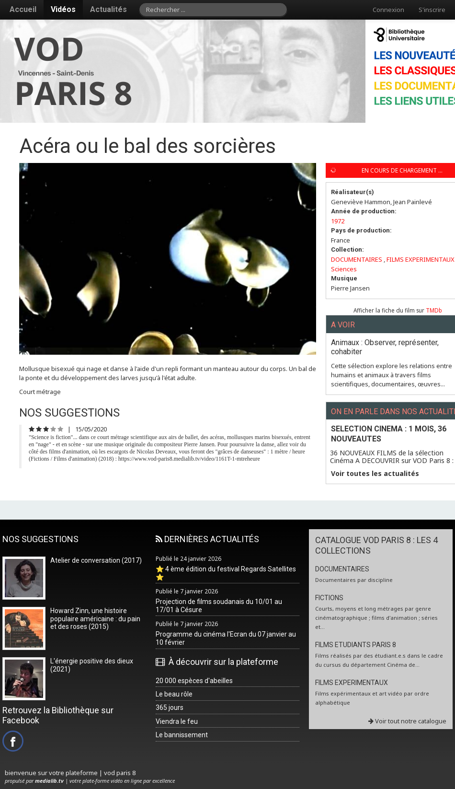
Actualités (108, 9)
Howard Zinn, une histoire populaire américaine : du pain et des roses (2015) (95, 619)
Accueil (23, 9)
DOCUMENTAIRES (356, 259)
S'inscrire (432, 9)
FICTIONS (329, 598)
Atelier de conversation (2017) (96, 560)
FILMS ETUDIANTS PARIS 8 (355, 645)
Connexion (388, 9)
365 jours (169, 707)
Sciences (344, 269)
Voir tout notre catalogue (407, 721)
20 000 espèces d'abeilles (194, 681)
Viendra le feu (177, 721)
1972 (337, 221)
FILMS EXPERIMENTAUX (421, 259)
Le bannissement (182, 735)
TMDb (434, 310)
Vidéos (63, 9)
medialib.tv (49, 780)
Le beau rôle (174, 694)
